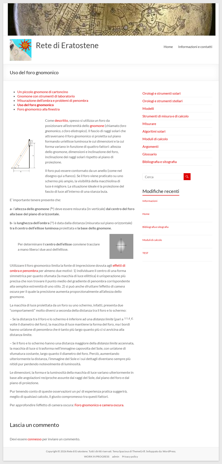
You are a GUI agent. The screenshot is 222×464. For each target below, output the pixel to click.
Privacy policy (130, 456)
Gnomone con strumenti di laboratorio (46, 96)
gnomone (97, 125)
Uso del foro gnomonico (35, 105)
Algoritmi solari (153, 131)
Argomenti (150, 146)
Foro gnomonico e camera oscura (99, 405)
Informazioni (149, 200)
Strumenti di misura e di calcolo (165, 116)
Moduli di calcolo (155, 139)
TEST (145, 253)
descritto (61, 120)
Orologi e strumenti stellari (162, 101)
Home (168, 46)
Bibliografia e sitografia (159, 162)
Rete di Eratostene (67, 45)
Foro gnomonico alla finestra (38, 109)
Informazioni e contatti (195, 46)
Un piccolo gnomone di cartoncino (42, 92)
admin (115, 456)
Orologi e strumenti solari (161, 93)
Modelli (148, 108)
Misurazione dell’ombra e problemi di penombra (52, 100)
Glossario (149, 154)
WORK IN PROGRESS (96, 456)
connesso (35, 439)
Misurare (149, 124)
